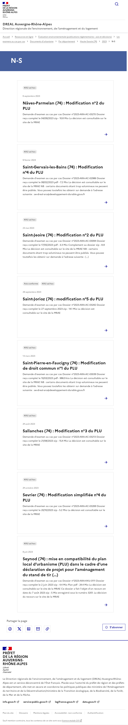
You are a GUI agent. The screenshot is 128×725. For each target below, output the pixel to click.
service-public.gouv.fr (35, 702)
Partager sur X (19, 629)
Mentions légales (41, 713)
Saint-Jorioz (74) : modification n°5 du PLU (63, 299)
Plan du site (8, 713)
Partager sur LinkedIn (28, 629)
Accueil (6, 36)
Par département (66, 41)
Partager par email (38, 629)
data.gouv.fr (89, 702)
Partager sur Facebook (10, 629)
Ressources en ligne (24, 36)
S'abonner (114, 627)
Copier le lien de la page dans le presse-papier (47, 629)
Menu (123, 4)
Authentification (95, 713)
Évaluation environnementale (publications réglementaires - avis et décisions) (75, 36)
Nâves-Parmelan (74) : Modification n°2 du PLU (63, 105)
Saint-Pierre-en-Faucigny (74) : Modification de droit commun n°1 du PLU (64, 365)
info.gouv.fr (9, 702)
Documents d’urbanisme (42, 41)
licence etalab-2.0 (70, 720)
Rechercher (116, 4)
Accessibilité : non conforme (68, 713)
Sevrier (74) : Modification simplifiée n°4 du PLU (64, 497)
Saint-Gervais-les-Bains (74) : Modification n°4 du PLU (63, 169)
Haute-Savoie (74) (88, 41)
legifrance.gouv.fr (65, 702)
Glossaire (23, 713)
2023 (104, 41)
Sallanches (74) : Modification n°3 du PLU (62, 431)
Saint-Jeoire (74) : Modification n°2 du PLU (63, 235)
